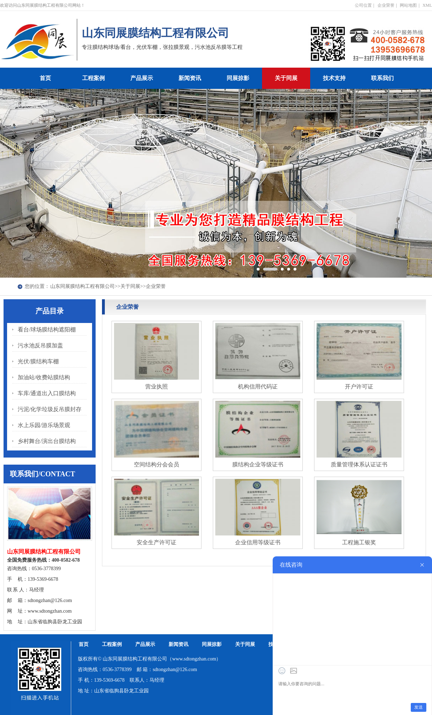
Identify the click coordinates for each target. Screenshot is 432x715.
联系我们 (382, 78)
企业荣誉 (385, 5)
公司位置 (363, 5)
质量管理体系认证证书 (359, 464)
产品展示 (141, 78)
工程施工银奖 (359, 542)
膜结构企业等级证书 (257, 464)
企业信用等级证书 (257, 542)
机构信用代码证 (258, 387)
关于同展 (286, 78)
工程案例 (93, 78)
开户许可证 (359, 387)
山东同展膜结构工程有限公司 (82, 286)
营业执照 (156, 387)
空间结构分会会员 (156, 464)
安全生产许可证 (156, 542)
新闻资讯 (189, 78)
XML (427, 5)
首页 (45, 78)
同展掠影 (238, 78)
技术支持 (334, 78)
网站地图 (408, 5)
